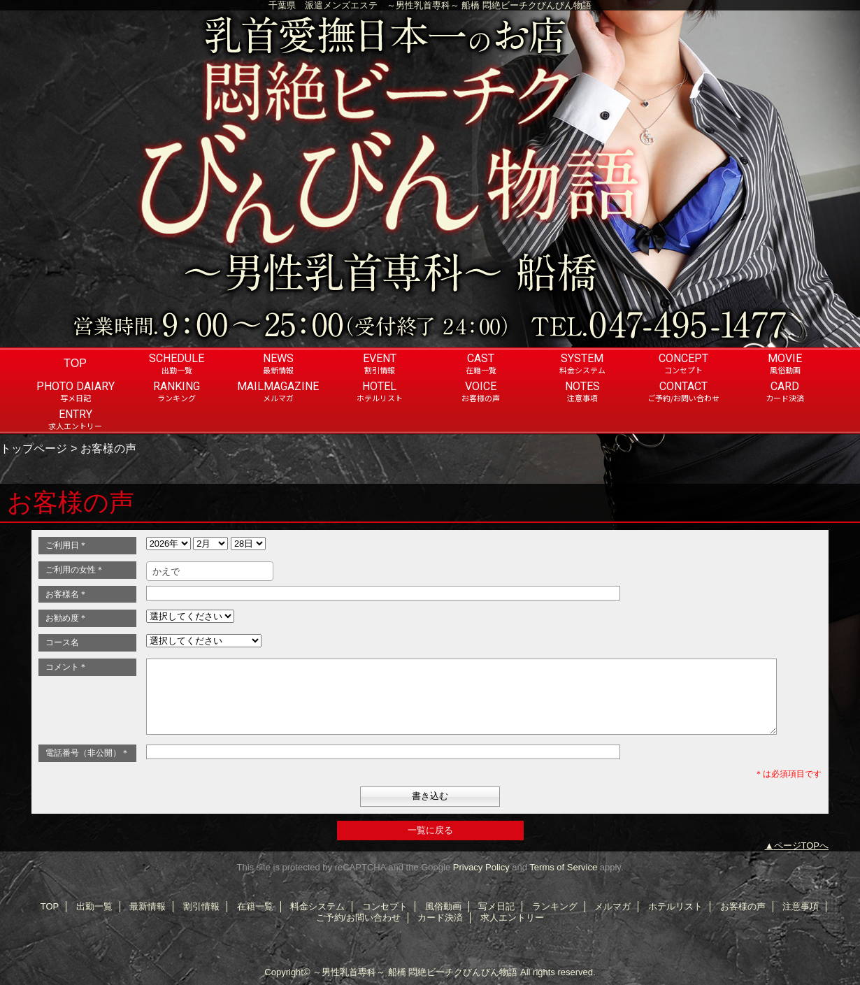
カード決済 (440, 917)
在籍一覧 (255, 906)
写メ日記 (496, 906)
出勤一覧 (94, 906)
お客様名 (66, 594)
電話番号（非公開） (87, 753)
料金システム (317, 906)
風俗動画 (443, 906)
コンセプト (385, 906)
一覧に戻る (430, 830)
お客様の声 (743, 906)
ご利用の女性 (74, 570)
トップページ (33, 448)
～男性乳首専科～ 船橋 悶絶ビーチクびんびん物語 (415, 972)
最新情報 (147, 906)
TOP (75, 363)
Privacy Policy (481, 867)
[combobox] (209, 571)
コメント (66, 667)
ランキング (555, 906)
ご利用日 (66, 545)
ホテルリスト (675, 906)
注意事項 (800, 906)
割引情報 (201, 906)
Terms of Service (563, 867)
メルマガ (612, 906)
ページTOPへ (801, 845)
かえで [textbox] (166, 571)
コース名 (62, 642)
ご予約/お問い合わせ (358, 917)
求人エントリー (512, 917)
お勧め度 (66, 618)
